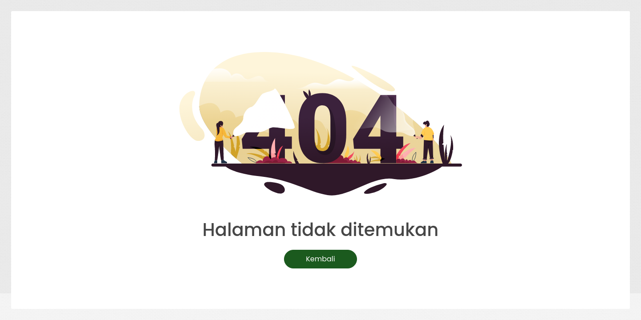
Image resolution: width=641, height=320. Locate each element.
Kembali (320, 259)
